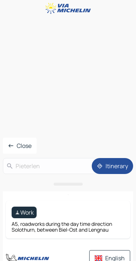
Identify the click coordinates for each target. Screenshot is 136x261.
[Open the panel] (68, 184)
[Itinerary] (112, 166)
